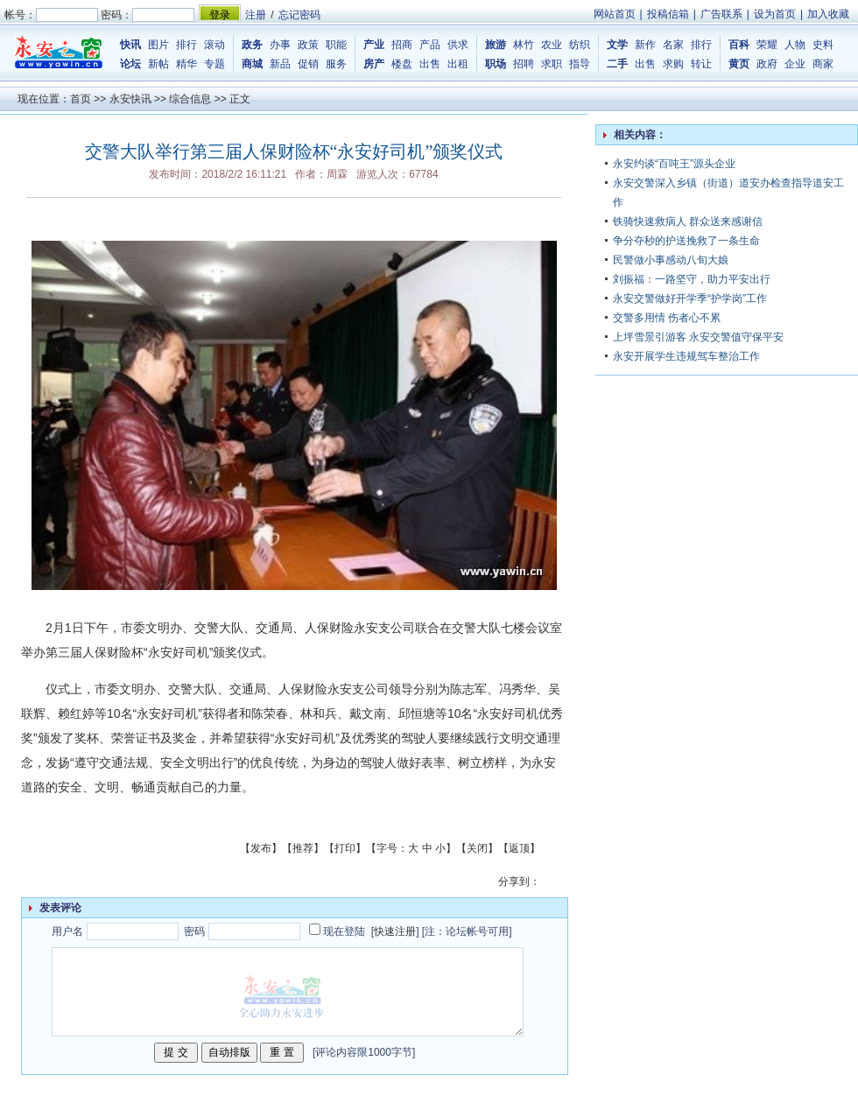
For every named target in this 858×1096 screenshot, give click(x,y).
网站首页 (615, 14)
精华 (186, 64)
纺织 (579, 45)
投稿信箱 (668, 14)
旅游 (495, 45)
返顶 (519, 848)
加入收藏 (828, 14)
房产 (373, 64)
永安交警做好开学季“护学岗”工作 (690, 298)
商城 (252, 64)
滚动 (214, 45)
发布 (260, 848)
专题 (214, 64)
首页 (80, 99)
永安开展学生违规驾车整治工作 (686, 356)
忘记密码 (299, 15)
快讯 (130, 45)
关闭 (477, 848)
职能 (336, 45)
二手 (617, 64)
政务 (252, 45)
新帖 (158, 64)
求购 (673, 64)
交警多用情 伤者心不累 (667, 318)
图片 (158, 45)
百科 (738, 45)
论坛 (130, 64)
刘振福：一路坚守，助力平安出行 (691, 279)
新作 (645, 45)
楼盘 (401, 64)
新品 (280, 64)
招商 (401, 45)
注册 (255, 15)
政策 (308, 45)
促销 (308, 64)
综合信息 (190, 99)
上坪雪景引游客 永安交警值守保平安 (698, 337)
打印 (344, 848)
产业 (373, 45)
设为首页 (775, 14)
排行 (186, 45)
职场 (495, 64)
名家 (673, 45)
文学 (617, 45)
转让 (701, 64)
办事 (280, 45)
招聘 (523, 64)
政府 (766, 64)
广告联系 (721, 14)
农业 (551, 45)
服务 (336, 64)
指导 (579, 64)
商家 (822, 64)
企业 (794, 64)
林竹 (523, 45)
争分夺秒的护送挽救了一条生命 (686, 241)
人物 (794, 45)
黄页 (738, 64)
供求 (457, 45)
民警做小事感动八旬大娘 (670, 260)
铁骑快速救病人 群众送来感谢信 (688, 221)
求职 (551, 64)
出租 (457, 64)
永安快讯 (130, 99)
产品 (429, 45)
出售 (429, 64)
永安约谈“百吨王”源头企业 (674, 164)
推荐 (302, 848)
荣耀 (766, 45)
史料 (822, 45)
